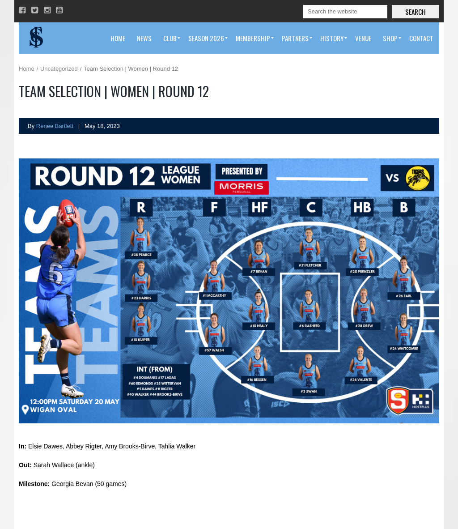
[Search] (345, 11)
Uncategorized (59, 68)
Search (415, 12)
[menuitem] (118, 38)
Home (26, 68)
